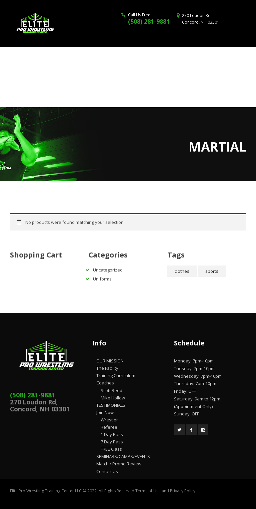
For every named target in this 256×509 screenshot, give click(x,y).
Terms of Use (148, 491)
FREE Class (111, 449)
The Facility (107, 368)
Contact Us (107, 471)
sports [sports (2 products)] (211, 271)
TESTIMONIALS (110, 405)
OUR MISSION (110, 361)
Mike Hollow (113, 398)
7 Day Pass (112, 442)
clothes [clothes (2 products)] (182, 271)
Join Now (105, 412)
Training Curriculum (115, 375)
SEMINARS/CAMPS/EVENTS (123, 456)
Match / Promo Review (118, 464)
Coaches (105, 383)
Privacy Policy (182, 491)
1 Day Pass (112, 434)
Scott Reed (111, 390)
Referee (109, 427)
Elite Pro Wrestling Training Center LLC (46, 491)
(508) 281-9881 (149, 21)
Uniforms (102, 279)
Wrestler (109, 420)
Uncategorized (108, 270)
